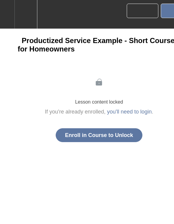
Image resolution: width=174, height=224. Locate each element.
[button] (7, 14)
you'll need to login (129, 112)
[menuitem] (25, 14)
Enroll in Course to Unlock (99, 135)
